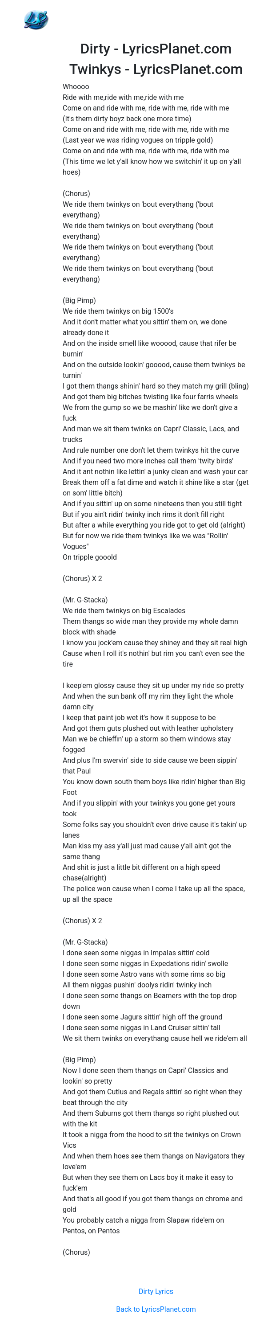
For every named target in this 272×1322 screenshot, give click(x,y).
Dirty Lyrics (156, 1291)
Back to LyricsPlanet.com (156, 1309)
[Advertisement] (156, 20)
